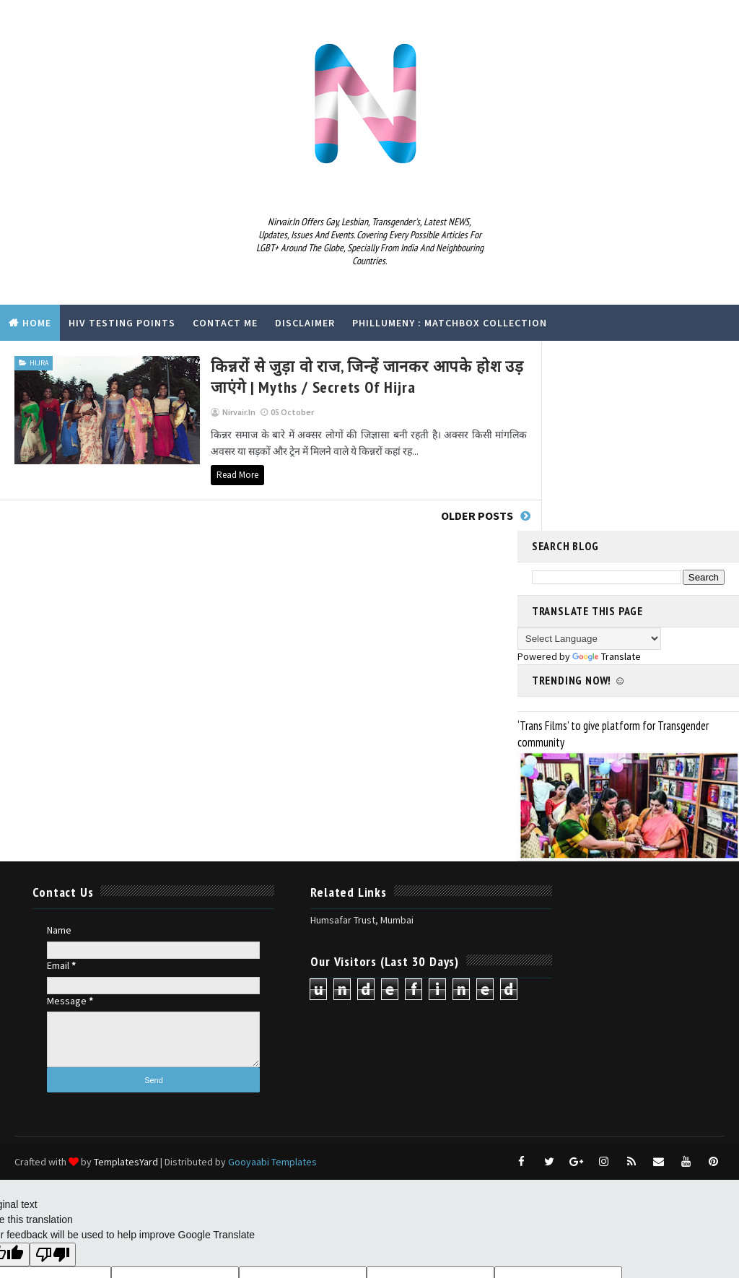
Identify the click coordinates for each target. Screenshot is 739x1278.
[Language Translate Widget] (589, 449)
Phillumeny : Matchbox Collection (449, 322)
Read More (196, 474)
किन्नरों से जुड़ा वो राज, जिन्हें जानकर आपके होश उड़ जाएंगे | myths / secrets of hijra (326, 375)
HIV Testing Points (122, 322)
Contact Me (225, 322)
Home (36, 322)
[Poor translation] (53, 1065)
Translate (606, 466)
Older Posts (452, 515)
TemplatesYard (126, 971)
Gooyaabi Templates (272, 971)
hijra (39, 362)
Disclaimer (305, 322)
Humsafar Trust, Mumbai (318, 729)
